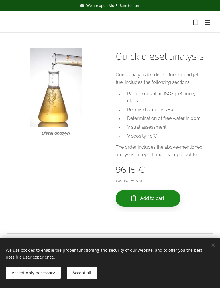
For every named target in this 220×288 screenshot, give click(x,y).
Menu (207, 22)
